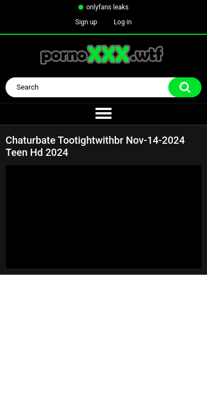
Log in (123, 22)
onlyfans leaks (107, 7)
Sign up (86, 22)
